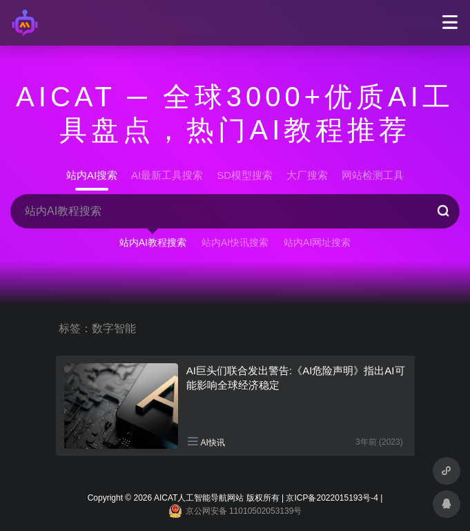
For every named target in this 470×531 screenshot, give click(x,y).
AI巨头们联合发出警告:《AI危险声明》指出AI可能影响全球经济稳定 (295, 378)
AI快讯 (213, 442)
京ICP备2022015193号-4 (332, 498)
